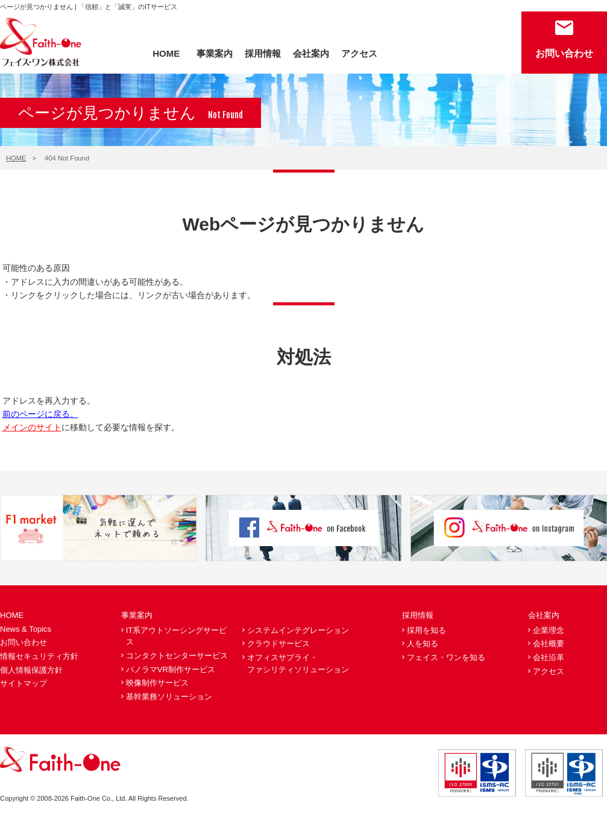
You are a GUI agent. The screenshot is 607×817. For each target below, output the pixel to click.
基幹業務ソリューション (169, 696)
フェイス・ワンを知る (446, 657)
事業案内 (215, 53)
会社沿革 (548, 657)
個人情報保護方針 (31, 670)
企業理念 (548, 630)
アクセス (359, 53)
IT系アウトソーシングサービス (176, 636)
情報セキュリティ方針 (39, 656)
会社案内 (311, 53)
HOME (166, 53)
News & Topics (25, 629)
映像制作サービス (157, 682)
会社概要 (548, 643)
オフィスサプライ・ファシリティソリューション (298, 663)
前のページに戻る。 (40, 414)
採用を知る (426, 630)
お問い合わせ (564, 53)
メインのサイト (31, 427)
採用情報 (263, 53)
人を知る (422, 643)
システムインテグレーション (298, 630)
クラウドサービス (278, 643)
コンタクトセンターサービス (177, 655)
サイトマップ (23, 683)
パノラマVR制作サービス (170, 669)
